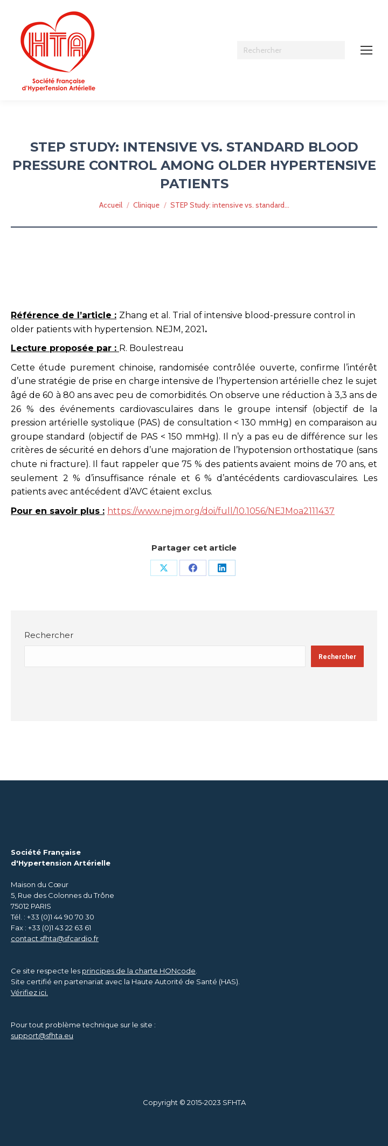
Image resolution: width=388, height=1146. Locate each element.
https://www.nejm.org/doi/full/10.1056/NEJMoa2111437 (221, 511)
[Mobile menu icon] (366, 50)
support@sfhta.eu (42, 1035)
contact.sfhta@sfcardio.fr (55, 938)
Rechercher (48, 635)
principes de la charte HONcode (139, 970)
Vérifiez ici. (29, 992)
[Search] (291, 50)
